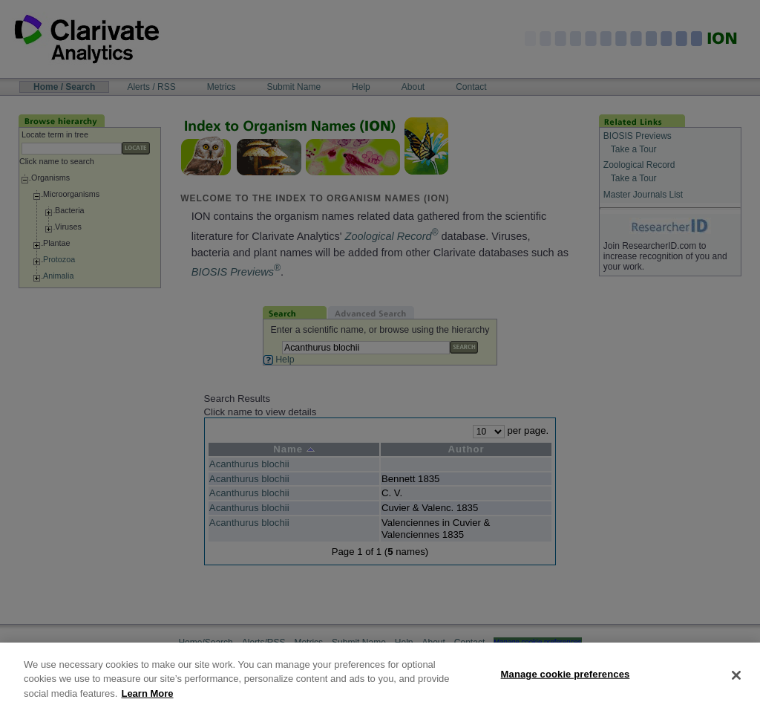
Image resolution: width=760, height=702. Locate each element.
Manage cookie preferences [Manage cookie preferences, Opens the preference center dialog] (565, 681)
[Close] (736, 682)
